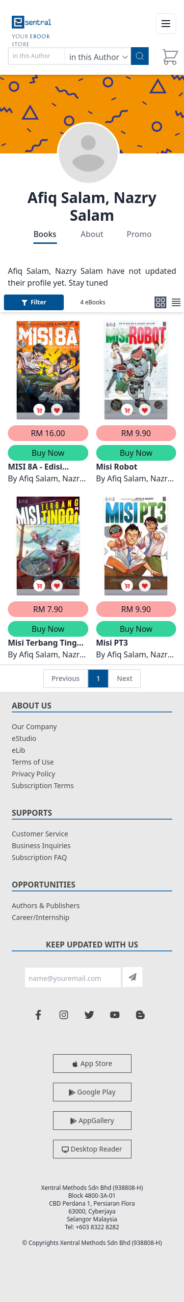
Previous (65, 678)
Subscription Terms (43, 785)
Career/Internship (40, 917)
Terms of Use (33, 762)
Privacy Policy (33, 773)
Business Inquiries (41, 845)
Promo (139, 234)
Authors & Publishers (46, 905)
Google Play (92, 1091)
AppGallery (92, 1120)
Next (124, 678)
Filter (34, 302)
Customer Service (40, 833)
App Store (92, 1063)
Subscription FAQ (39, 857)
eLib (18, 750)
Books (44, 234)
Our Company (34, 726)
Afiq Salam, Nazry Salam (92, 206)
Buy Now (47, 452)
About (91, 234)
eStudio (24, 738)
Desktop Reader (92, 1149)
